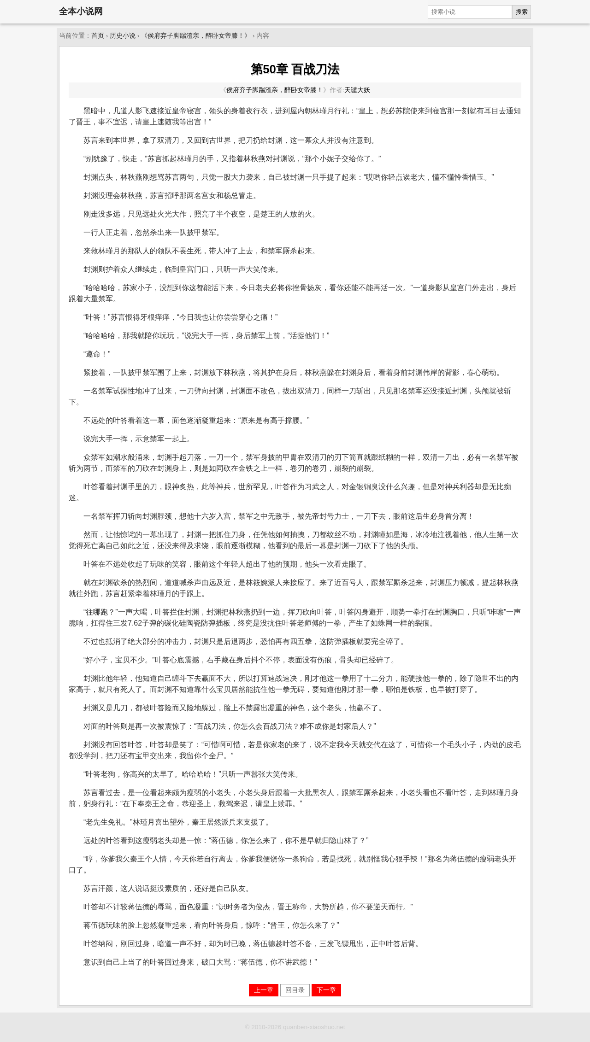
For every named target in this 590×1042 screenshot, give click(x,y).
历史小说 (123, 35)
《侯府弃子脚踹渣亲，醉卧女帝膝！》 (196, 35)
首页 (97, 35)
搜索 (522, 11)
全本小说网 (81, 11)
